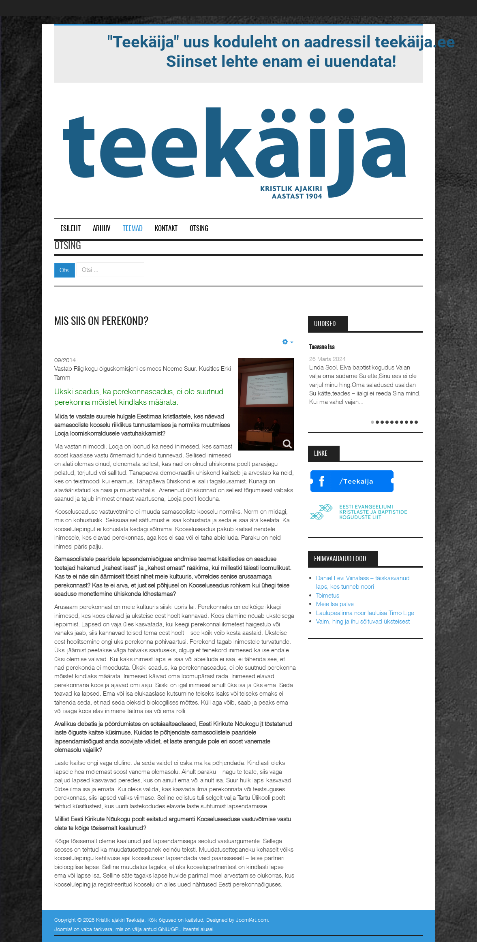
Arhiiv (102, 228)
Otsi (65, 269)
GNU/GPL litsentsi (178, 929)
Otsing (199, 228)
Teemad (133, 228)
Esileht (70, 228)
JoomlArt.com (252, 919)
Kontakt (166, 228)
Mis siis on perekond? (101, 321)
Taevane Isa (321, 347)
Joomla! (63, 929)
